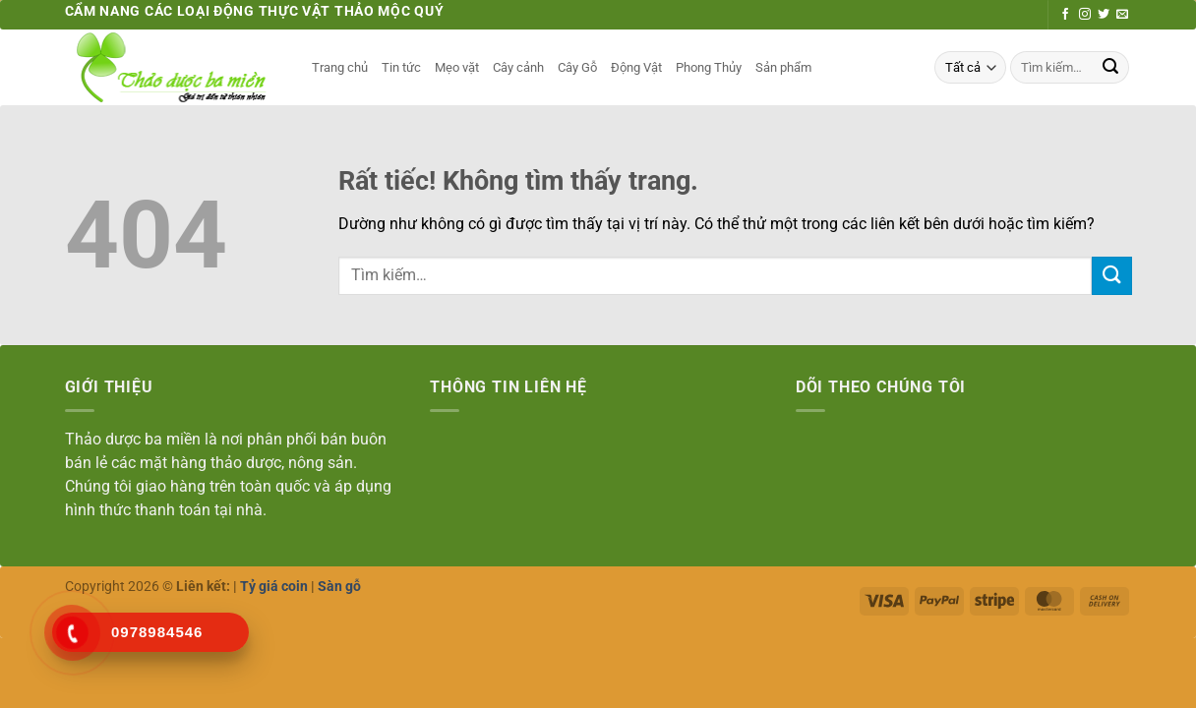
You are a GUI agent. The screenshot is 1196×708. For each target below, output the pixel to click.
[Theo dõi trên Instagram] (1085, 15)
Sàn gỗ (339, 586)
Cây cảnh (518, 67)
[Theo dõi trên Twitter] (1103, 15)
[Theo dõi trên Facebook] (1065, 15)
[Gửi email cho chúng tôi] (1122, 15)
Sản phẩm (783, 67)
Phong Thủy (709, 67)
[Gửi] (1110, 68)
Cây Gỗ (577, 67)
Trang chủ (340, 67)
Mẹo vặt (457, 67)
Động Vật (636, 67)
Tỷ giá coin (274, 586)
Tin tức (401, 67)
